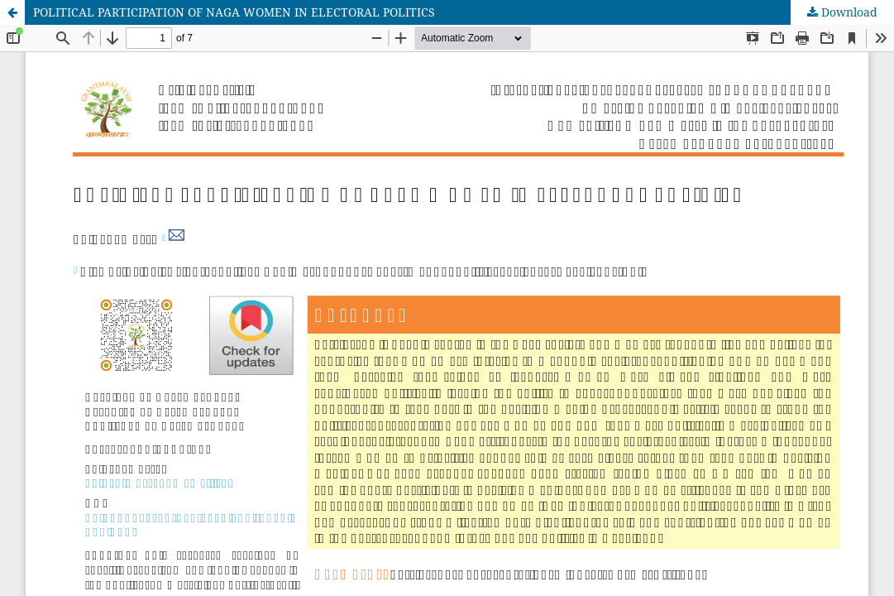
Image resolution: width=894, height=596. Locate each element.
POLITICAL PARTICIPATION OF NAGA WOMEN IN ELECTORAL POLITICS (234, 12)
